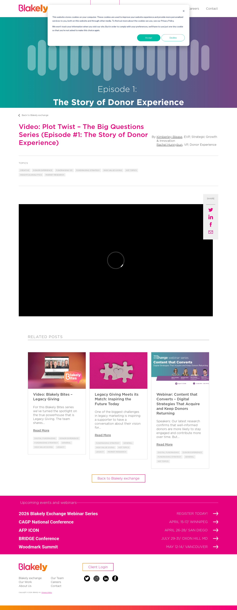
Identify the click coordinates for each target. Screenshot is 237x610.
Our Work (25, 582)
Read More (41, 437)
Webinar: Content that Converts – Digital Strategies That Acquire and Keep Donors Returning (178, 411)
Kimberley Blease (169, 136)
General (66, 450)
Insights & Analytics (31, 175)
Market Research (55, 175)
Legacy (61, 455)
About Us (25, 585)
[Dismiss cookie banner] (184, 11)
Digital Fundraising (45, 446)
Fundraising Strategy (88, 170)
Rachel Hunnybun (169, 144)
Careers (193, 8)
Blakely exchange (30, 578)
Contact (212, 8)
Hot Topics (131, 170)
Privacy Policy (47, 592)
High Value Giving (113, 170)
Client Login (98, 567)
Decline (173, 37)
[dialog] (118, 25)
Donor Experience (42, 170)
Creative (24, 170)
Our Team (57, 578)
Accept (148, 37)
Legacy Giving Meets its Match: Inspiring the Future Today (116, 406)
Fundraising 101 (64, 170)
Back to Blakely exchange (35, 115)
